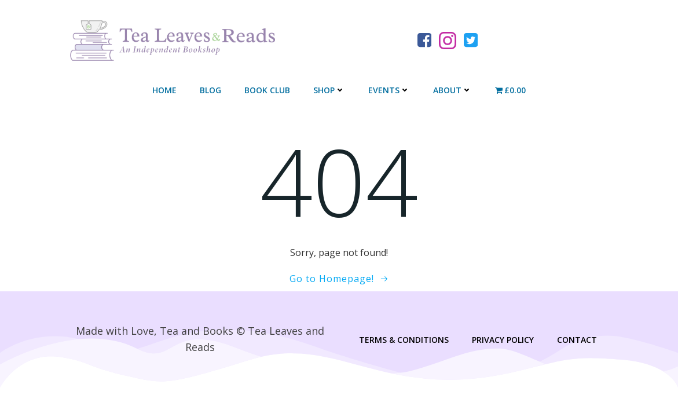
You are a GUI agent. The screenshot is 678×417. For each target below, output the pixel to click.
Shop (329, 90)
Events (389, 90)
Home (164, 90)
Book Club (267, 90)
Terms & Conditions (404, 339)
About (452, 90)
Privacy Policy (503, 339)
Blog (210, 90)
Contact (577, 339)
